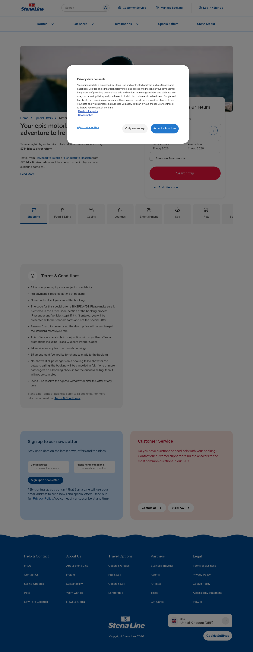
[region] (128, 104)
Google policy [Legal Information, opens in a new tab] (85, 115)
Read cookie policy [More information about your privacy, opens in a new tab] (88, 111)
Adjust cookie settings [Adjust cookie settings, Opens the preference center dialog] (88, 127)
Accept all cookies (164, 128)
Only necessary (134, 128)
